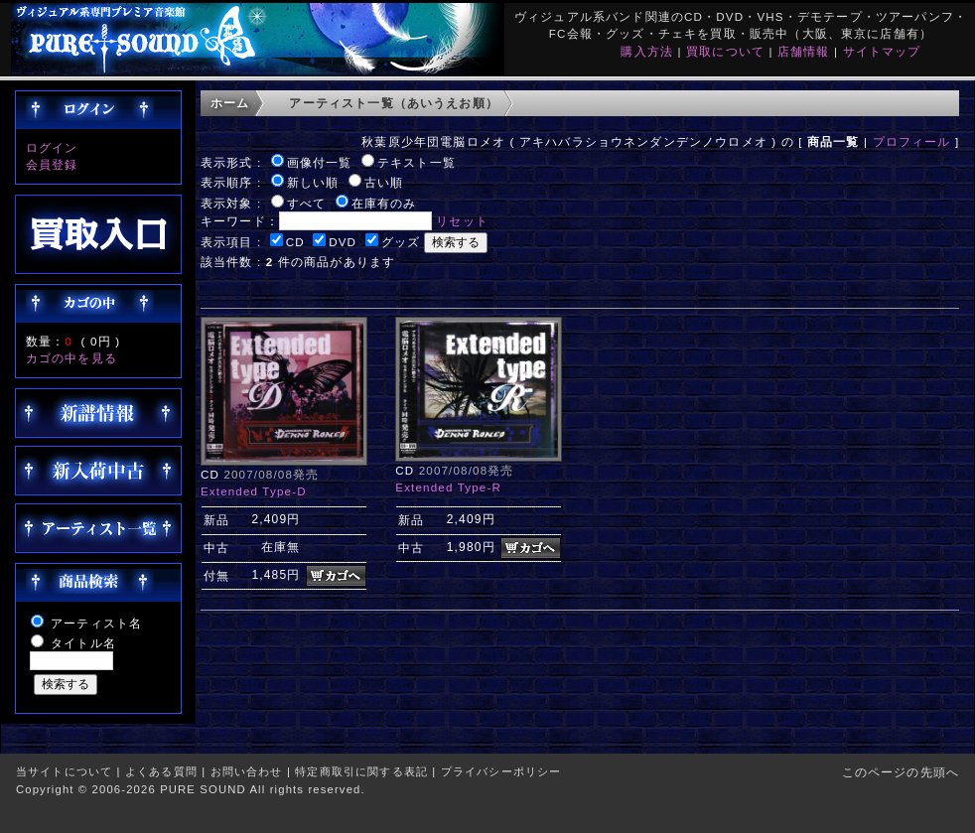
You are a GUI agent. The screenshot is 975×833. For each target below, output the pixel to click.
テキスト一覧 (416, 162)
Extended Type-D (254, 491)
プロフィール (912, 141)
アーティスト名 (96, 623)
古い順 (383, 182)
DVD (342, 241)
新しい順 (313, 182)
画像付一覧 (319, 162)
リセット (462, 220)
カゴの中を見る (71, 357)
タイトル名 (83, 642)
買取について (725, 51)
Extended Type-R (448, 487)
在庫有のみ (384, 203)
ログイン (52, 147)
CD (295, 241)
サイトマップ (882, 51)
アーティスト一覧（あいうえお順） (393, 102)
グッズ (400, 241)
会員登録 (52, 164)
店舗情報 (803, 51)
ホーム (229, 102)
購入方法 (647, 51)
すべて (306, 203)
